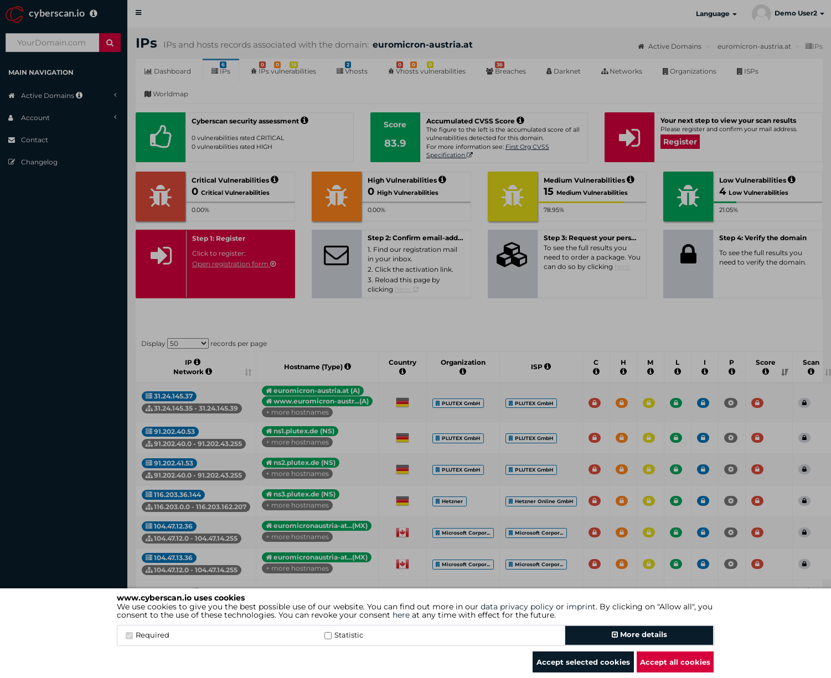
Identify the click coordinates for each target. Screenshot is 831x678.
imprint (581, 607)
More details (639, 634)
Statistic (343, 634)
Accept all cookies (675, 662)
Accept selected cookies (583, 662)
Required (147, 634)
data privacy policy (517, 607)
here (401, 615)
